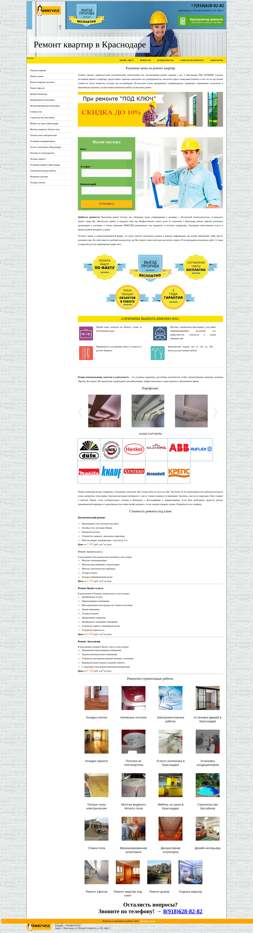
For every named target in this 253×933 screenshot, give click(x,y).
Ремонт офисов (37, 88)
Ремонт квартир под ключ (42, 82)
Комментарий (88, 184)
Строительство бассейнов (42, 117)
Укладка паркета (38, 159)
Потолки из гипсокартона (42, 153)
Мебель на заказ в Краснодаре (44, 123)
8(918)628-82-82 (182, 911)
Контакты (217, 60)
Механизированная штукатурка (45, 106)
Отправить (106, 204)
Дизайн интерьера (38, 94)
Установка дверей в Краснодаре (45, 165)
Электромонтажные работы (43, 171)
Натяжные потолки (39, 176)
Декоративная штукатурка (42, 100)
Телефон (86, 166)
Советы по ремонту (192, 60)
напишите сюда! (147, 921)
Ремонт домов (36, 76)
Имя (83, 149)
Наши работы (165, 60)
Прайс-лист (127, 60)
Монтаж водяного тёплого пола (45, 129)
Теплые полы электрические (43, 135)
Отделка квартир (38, 70)
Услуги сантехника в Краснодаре (45, 147)
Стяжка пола (36, 112)
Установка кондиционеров (42, 141)
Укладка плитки (37, 182)
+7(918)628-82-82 (72, 925)
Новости (145, 60)
